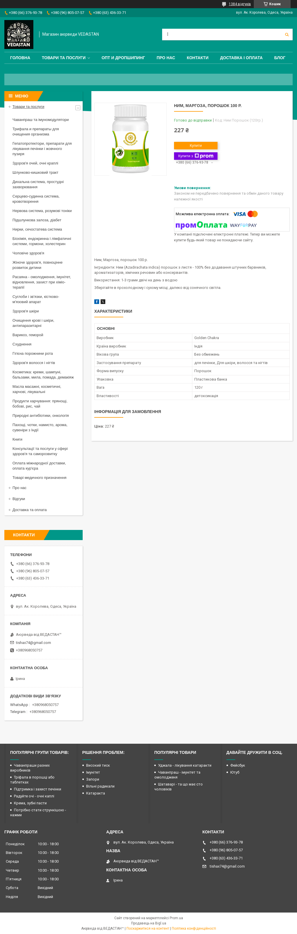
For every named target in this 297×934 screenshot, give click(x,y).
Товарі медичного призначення (39, 477)
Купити (196, 145)
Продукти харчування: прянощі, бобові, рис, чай (39, 403)
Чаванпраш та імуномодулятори (40, 119)
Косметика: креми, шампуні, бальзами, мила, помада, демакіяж (43, 374)
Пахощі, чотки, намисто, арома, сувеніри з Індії (40, 427)
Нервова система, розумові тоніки (42, 211)
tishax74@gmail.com (33, 642)
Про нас (166, 57)
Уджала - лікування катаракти (184, 765)
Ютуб (234, 772)
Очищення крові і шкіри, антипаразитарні (33, 323)
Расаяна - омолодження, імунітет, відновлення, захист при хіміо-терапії (41, 282)
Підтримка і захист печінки (37, 789)
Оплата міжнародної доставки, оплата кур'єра (39, 465)
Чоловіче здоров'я (28, 253)
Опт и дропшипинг (123, 57)
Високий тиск (98, 765)
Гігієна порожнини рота (32, 353)
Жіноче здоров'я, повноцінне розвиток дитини (37, 265)
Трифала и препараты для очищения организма (35, 131)
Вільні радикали (100, 786)
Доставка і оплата (241, 57)
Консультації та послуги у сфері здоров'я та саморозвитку (40, 451)
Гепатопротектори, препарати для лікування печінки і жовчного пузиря (42, 148)
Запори (92, 779)
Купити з (195, 156)
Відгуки (18, 499)
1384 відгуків (240, 4)
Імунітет (93, 772)
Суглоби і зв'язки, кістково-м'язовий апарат (35, 299)
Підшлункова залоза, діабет (36, 220)
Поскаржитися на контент (147, 928)
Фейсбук (237, 765)
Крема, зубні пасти (30, 803)
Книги (17, 439)
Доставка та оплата (29, 510)
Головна (20, 57)
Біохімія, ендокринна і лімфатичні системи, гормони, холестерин (41, 241)
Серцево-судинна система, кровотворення (35, 199)
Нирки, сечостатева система (37, 229)
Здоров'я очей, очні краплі (35, 163)
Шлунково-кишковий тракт (35, 172)
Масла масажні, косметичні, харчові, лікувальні (36, 389)
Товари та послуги (64, 57)
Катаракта (95, 793)
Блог (279, 57)
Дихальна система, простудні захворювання (38, 184)
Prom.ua (176, 918)
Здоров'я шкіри (25, 311)
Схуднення (21, 344)
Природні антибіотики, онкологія (40, 415)
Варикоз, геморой (27, 335)
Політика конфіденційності (194, 928)
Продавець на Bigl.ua (148, 923)
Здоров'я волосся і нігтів (33, 363)
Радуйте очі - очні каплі (34, 796)
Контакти (198, 57)
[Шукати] (287, 34)
